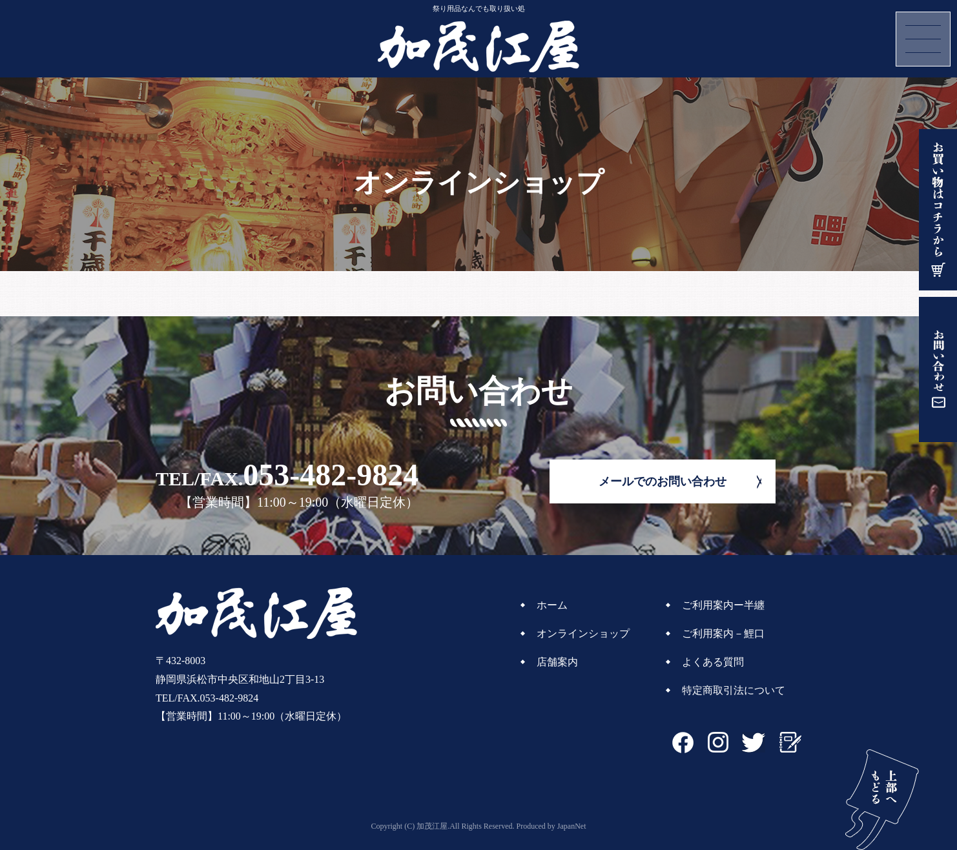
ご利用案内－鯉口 (723, 633)
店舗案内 (557, 661)
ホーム (552, 605)
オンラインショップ (583, 633)
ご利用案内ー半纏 (723, 605)
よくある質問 (713, 661)
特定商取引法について (733, 690)
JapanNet (571, 826)
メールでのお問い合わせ (662, 481)
